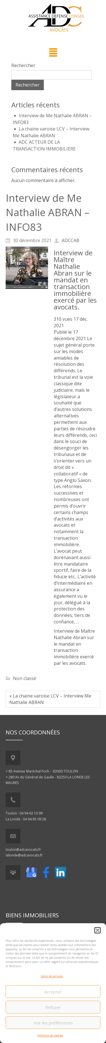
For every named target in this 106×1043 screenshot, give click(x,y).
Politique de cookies (50, 1036)
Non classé (24, 678)
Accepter (53, 992)
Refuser (53, 1008)
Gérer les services (52, 977)
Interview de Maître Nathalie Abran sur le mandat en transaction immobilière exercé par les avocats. (75, 279)
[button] (97, 931)
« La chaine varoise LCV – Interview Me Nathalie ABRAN (50, 699)
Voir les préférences (53, 1023)
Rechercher (23, 65)
